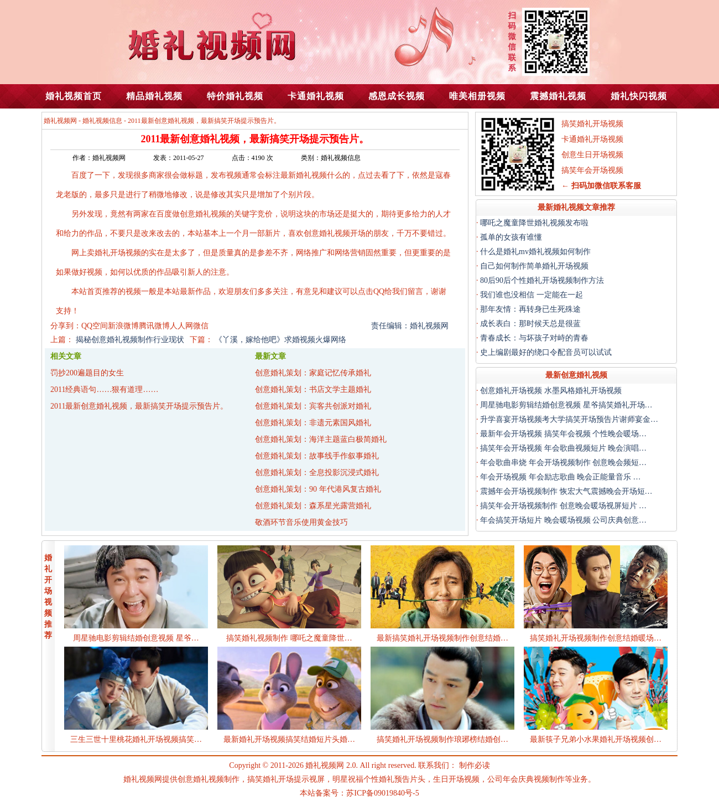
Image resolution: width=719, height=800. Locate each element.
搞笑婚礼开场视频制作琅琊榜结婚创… (442, 739)
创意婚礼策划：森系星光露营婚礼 (313, 506)
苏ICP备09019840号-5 (382, 793)
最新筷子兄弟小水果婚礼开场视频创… (595, 739)
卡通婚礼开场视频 (592, 139)
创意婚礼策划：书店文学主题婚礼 (313, 389)
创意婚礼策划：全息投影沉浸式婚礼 (317, 472)
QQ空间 (94, 326)
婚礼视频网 (60, 121)
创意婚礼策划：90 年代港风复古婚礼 (318, 489)
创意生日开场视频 (592, 155)
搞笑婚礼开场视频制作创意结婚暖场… (595, 638)
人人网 (181, 326)
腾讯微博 (154, 326)
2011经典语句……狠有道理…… (104, 389)
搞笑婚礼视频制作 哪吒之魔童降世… (289, 638)
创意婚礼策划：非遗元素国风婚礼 (313, 423)
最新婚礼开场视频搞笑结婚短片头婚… (289, 739)
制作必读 (474, 765)
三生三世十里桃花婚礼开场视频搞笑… (136, 739)
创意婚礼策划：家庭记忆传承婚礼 (313, 373)
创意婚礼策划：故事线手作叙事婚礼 (317, 456)
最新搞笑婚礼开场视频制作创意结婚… (442, 638)
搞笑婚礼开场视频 (592, 124)
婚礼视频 (311, 175)
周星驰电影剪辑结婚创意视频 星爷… (136, 638)
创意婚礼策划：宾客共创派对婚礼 (313, 406)
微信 (201, 326)
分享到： (65, 326)
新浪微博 (123, 326)
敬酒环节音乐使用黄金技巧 (301, 522)
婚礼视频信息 (102, 121)
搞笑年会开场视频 (592, 170)
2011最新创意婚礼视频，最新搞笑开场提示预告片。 (139, 406)
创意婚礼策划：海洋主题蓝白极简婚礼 (321, 439)
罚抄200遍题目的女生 (87, 373)
